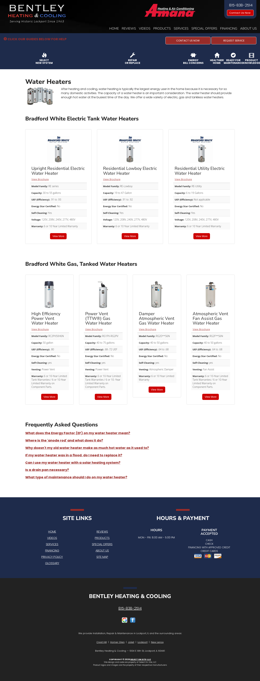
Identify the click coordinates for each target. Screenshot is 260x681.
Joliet (131, 642)
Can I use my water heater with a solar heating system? (72, 462)
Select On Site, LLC (140, 659)
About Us (248, 28)
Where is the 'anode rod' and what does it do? (64, 440)
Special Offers (204, 28)
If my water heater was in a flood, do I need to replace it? (73, 455)
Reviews (129, 28)
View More (58, 236)
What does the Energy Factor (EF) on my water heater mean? (77, 433)
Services (181, 28)
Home (114, 28)
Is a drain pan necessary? (47, 470)
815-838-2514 (130, 608)
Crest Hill (101, 642)
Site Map (102, 557)
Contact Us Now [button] (240, 13)
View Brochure (40, 179)
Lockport (143, 642)
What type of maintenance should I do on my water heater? (76, 477)
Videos (144, 28)
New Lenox (157, 642)
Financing (228, 28)
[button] (188, 40)
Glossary (52, 563)
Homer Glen (117, 642)
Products (162, 28)
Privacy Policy (52, 557)
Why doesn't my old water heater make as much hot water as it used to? (87, 448)
